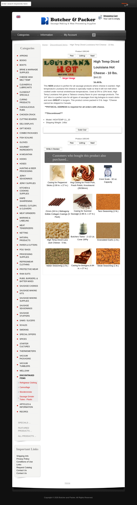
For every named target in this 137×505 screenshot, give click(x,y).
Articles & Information (26, 405)
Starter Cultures (25, 345)
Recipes (24, 412)
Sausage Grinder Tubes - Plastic (27, 398)
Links (19, 464)
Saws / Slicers (27, 320)
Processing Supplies (26, 255)
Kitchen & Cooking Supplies (25, 191)
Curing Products (25, 101)
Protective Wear (29, 269)
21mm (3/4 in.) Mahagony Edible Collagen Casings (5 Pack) (57, 214)
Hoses (23, 164)
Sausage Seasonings (26, 307)
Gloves (23, 142)
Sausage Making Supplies (28, 299)
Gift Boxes (25, 128)
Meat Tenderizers (26, 226)
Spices (23, 339)
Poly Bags (25, 250)
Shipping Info (23, 456)
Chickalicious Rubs (27, 108)
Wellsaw (24, 371)
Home (45, 45)
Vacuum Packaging (25, 357)
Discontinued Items (59, 45)
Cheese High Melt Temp (26, 78)
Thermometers (28, 351)
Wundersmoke (26, 392)
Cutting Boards (28, 119)
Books (23, 60)
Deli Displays (27, 124)
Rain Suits (25, 274)
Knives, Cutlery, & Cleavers (28, 207)
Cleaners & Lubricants (26, 86)
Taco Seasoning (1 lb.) (108, 211)
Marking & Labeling (25, 219)
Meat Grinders (27, 213)
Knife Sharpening (26, 199)
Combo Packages (29, 133)
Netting (24, 233)
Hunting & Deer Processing (28, 169)
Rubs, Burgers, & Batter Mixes (29, 279)
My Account (70, 34)
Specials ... (24, 422)
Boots (23, 65)
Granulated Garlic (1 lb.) (108, 240)
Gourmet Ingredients (26, 148)
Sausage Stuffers (25, 314)
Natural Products (25, 239)
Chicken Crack (27, 114)
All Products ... (27, 436)
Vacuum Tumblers (25, 364)
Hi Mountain (26, 154)
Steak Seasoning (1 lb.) (108, 265)
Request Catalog (24, 467)
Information (46, 34)
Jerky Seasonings (26, 177)
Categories (23, 34)
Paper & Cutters (28, 245)
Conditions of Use (25, 462)
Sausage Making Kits (28, 292)
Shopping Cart (110, 16)
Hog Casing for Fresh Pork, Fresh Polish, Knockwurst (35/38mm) (82, 185)
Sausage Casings (29, 286)
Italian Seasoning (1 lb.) (57, 265)
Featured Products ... (25, 429)
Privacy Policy (23, 459)
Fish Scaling (26, 138)
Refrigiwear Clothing (26, 263)
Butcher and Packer (67, 497)
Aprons (24, 56)
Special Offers (28, 334)
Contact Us (22, 470)
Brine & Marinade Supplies (29, 71)
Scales (23, 325)
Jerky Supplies (28, 183)
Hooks (23, 159)
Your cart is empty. (111, 19)
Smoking (24, 330)
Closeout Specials (25, 93)
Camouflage (25, 387)
